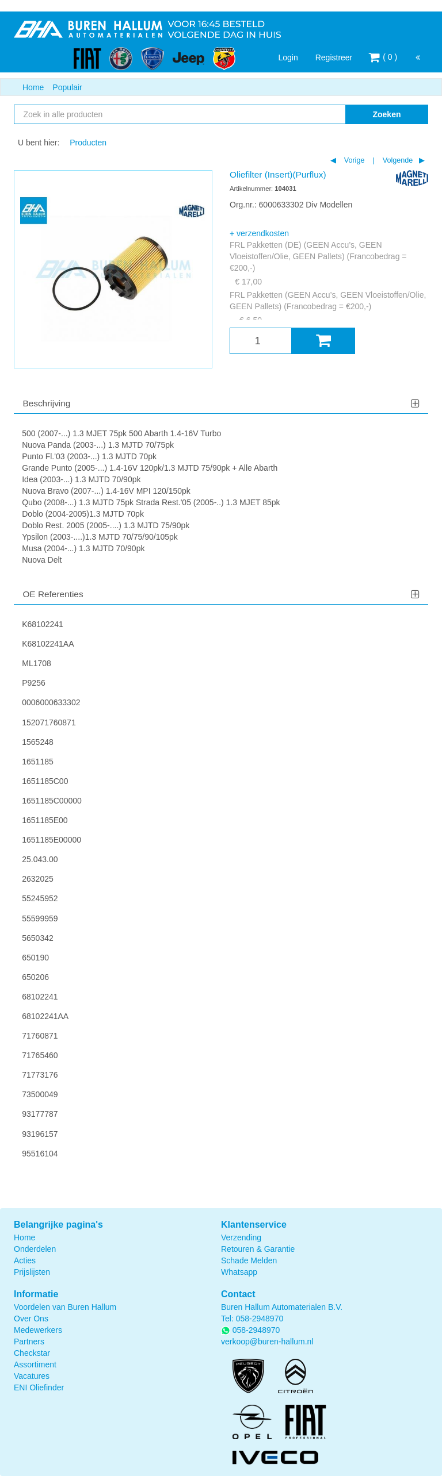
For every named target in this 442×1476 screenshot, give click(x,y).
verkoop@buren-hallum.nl (267, 1341)
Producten (88, 142)
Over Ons (31, 1318)
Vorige (353, 160)
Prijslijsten (32, 1272)
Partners (29, 1341)
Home (33, 87)
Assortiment (35, 1364)
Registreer (334, 57)
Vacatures (31, 1376)
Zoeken (386, 114)
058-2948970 (260, 1318)
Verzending (241, 1237)
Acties (25, 1260)
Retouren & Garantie (258, 1249)
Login (288, 57)
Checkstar (32, 1353)
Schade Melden (249, 1260)
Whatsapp (239, 1272)
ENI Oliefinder (39, 1387)
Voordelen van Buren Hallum (65, 1307)
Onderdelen (35, 1249)
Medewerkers (38, 1330)
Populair (67, 87)
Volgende (396, 160)
